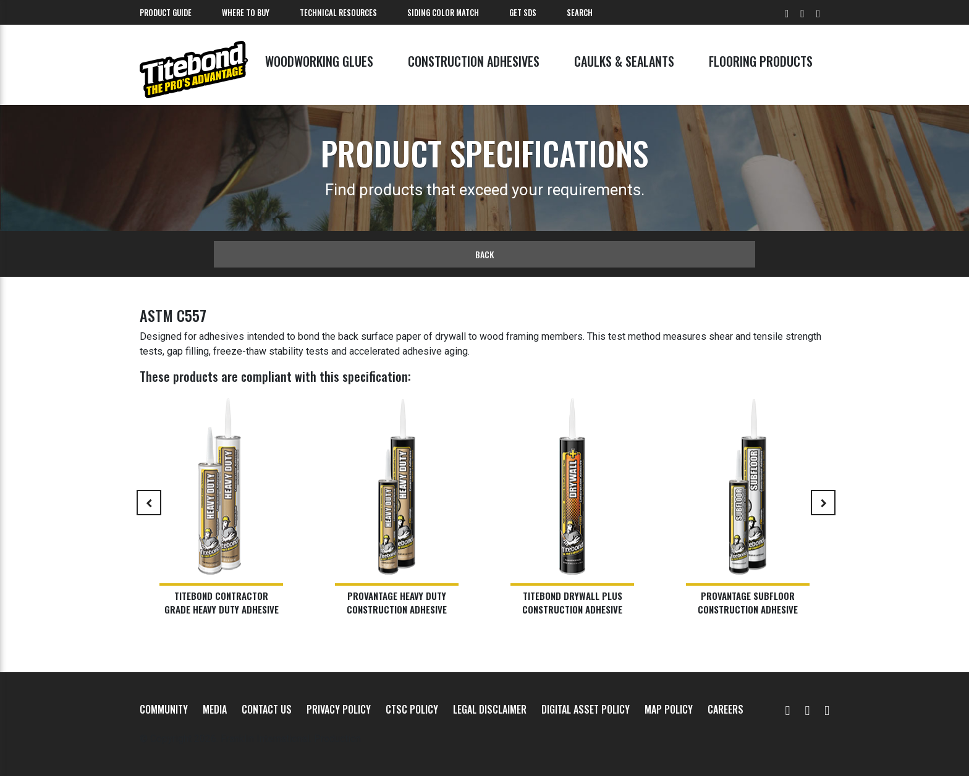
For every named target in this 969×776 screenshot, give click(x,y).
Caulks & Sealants (624, 61)
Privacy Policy (339, 709)
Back (484, 254)
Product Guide (166, 12)
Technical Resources (338, 12)
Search (580, 12)
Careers (725, 709)
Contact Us (267, 709)
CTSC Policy (412, 709)
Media (215, 709)
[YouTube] (787, 709)
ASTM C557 (173, 315)
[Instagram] (826, 709)
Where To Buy (245, 12)
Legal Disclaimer (490, 709)
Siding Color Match (443, 12)
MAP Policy (669, 709)
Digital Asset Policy (585, 709)
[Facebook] (807, 709)
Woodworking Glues (319, 61)
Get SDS (522, 12)
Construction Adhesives (474, 61)
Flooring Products (761, 61)
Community (164, 709)
